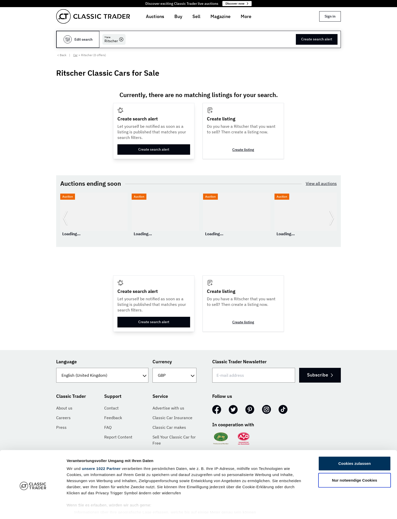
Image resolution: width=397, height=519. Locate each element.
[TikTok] (283, 409)
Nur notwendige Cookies (354, 462)
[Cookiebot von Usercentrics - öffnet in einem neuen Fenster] (33, 509)
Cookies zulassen (354, 445)
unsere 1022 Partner (101, 450)
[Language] (102, 375)
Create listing (243, 149)
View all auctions (321, 183)
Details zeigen (270, 509)
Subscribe (319, 375)
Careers (63, 417)
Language (66, 362)
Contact (111, 408)
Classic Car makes (169, 427)
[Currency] (174, 375)
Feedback (113, 417)
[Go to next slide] (332, 218)
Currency (162, 362)
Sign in (330, 16)
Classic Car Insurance (172, 417)
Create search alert (316, 39)
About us (64, 408)
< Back (61, 55)
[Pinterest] (249, 409)
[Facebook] (216, 409)
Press (61, 427)
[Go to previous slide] (65, 218)
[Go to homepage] (93, 16)
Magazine (220, 16)
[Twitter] (233, 409)
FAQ (108, 427)
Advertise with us (168, 408)
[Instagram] (266, 409)
